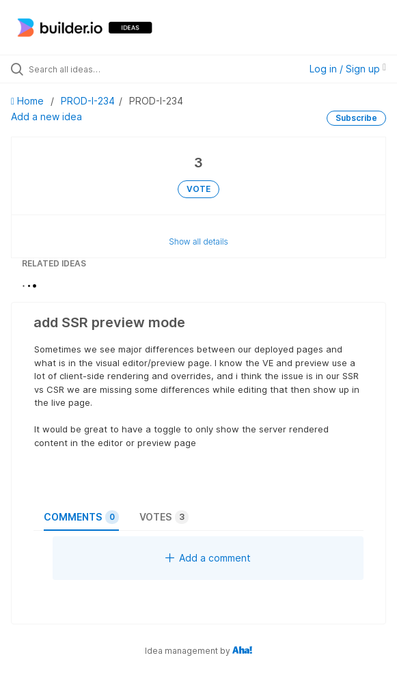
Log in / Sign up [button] (348, 68)
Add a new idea (46, 116)
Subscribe (356, 118)
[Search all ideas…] (106, 69)
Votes (164, 517)
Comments (81, 517)
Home (28, 101)
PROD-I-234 (88, 101)
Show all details (198, 241)
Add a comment (208, 558)
